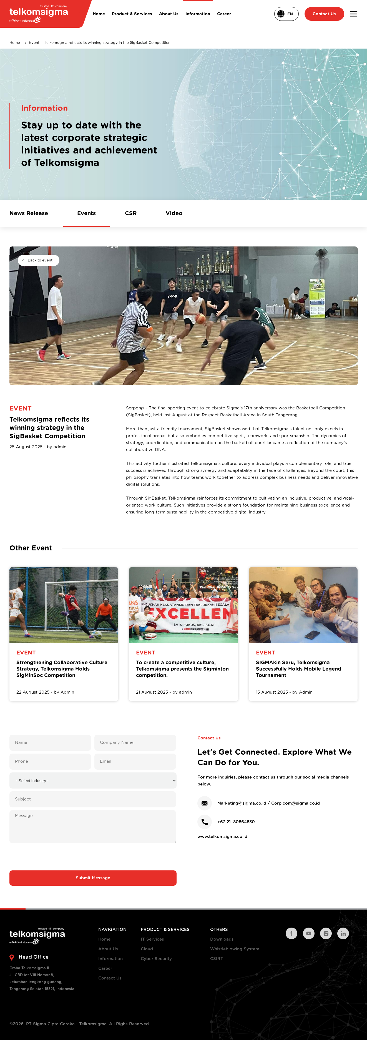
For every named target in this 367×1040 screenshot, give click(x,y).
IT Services (152, 939)
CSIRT (216, 959)
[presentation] (93, 857)
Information (110, 959)
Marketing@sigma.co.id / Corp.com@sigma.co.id (268, 803)
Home (14, 43)
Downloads (222, 939)
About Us (108, 949)
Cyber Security (156, 959)
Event (34, 43)
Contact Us (110, 978)
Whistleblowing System (234, 949)
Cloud (147, 949)
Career (105, 968)
